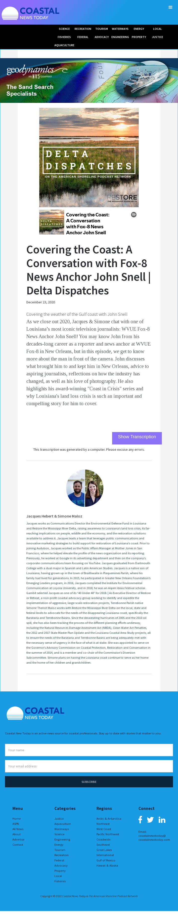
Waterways (61, 829)
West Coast (103, 829)
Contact (17, 844)
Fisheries (60, 881)
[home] (31, 12)
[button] (170, 7)
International (105, 855)
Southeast (103, 844)
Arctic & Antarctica (108, 818)
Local (58, 876)
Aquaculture (62, 824)
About (16, 834)
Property (60, 871)
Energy (58, 844)
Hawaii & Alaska (107, 865)
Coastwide (103, 839)
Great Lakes (104, 850)
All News (17, 829)
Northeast (103, 824)
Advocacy (61, 865)
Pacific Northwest (107, 834)
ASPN (15, 824)
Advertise (18, 839)
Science (59, 834)
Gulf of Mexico (105, 860)
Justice (59, 818)
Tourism (59, 850)
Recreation (61, 855)
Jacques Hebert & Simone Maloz (54, 516)
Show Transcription (137, 436)
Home (16, 818)
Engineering (62, 839)
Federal (59, 860)
